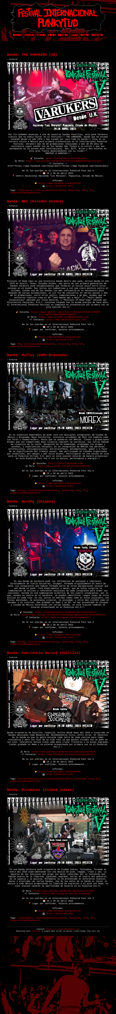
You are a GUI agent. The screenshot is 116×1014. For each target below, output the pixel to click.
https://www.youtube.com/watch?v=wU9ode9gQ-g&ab (64, 663)
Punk (84, 202)
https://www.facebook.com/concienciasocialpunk (66, 813)
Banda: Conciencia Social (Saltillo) (43, 706)
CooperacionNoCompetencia (25, 205)
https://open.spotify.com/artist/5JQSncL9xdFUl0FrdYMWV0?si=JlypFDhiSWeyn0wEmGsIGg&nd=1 (65, 335)
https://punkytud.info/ (60, 197)
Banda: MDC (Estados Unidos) (35, 214)
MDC (20, 370)
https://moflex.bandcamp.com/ (65, 498)
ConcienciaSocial (28, 841)
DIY (91, 202)
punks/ (87, 666)
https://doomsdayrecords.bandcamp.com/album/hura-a (65, 660)
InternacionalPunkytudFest (49, 202)
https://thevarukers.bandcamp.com (65, 165)
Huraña (21, 694)
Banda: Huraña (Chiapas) (31, 541)
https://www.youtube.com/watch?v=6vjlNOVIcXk (64, 501)
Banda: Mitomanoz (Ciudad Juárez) (40, 854)
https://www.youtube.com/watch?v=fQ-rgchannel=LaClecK (63, 168)
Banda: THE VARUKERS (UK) (32, 55)
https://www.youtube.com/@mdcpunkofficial (64, 339)
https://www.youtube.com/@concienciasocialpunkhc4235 (64, 811)
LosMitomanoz (25, 992)
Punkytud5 (73, 202)
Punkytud (50, 1004)
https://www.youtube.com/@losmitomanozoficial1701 (64, 961)
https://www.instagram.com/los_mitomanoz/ (66, 964)
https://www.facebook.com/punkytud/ (60, 194)
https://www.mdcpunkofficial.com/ (66, 342)
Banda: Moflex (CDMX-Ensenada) (37, 382)
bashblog (35, 1006)
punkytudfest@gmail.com (68, 1004)
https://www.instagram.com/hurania (62, 666)
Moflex (21, 529)
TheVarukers (25, 202)
